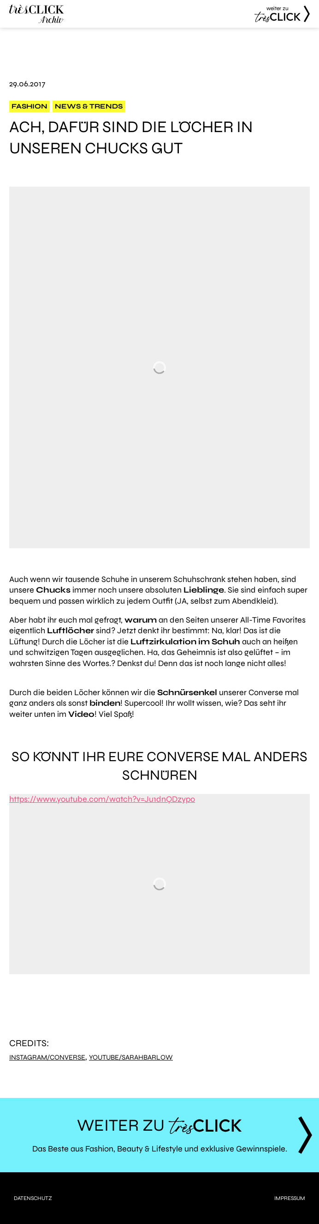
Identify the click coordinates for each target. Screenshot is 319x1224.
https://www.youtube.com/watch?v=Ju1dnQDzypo (102, 799)
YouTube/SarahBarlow (131, 1057)
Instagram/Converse (47, 1057)
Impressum (289, 1198)
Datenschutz (33, 1198)
